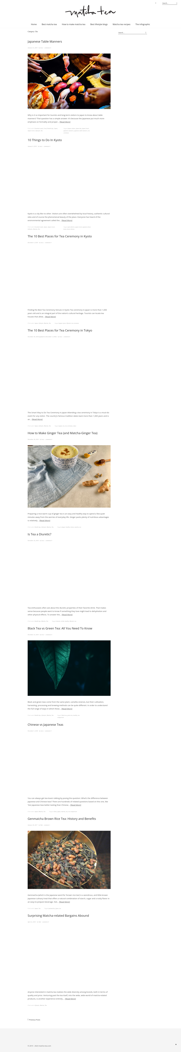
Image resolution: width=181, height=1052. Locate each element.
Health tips (50, 128)
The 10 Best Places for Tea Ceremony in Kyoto (60, 236)
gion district (71, 227)
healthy (68, 527)
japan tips (78, 128)
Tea (42, 130)
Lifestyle (37, 130)
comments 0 (47, 48)
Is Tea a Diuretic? (39, 534)
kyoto (64, 229)
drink (62, 621)
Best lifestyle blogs (99, 24)
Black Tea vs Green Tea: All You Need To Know (60, 628)
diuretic (58, 621)
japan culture (71, 128)
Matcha (35, 229)
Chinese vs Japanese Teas (45, 724)
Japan (55, 128)
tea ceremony (75, 323)
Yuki (41, 825)
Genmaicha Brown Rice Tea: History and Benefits (62, 819)
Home (34, 24)
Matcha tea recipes (121, 24)
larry (41, 48)
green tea (70, 715)
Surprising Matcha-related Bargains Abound (58, 915)
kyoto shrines (70, 229)
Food (45, 128)
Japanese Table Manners (45, 41)
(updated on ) (42, 336)
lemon (72, 527)
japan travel (85, 128)
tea (63, 426)
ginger (63, 527)
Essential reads (38, 128)
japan (60, 323)
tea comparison (72, 811)
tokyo (74, 426)
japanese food (86, 227)
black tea (64, 715)
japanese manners (68, 130)
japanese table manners (80, 130)
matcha (77, 527)
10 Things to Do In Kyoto (45, 140)
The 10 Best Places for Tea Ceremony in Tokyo (60, 330)
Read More (65, 122)
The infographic (142, 24)
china (55, 811)
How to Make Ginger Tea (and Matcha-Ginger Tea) (62, 433)
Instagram (156, 3)
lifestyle (68, 323)
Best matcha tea (49, 24)
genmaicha (52, 908)
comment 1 (47, 825)
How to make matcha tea (73, 24)
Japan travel (31, 130)
